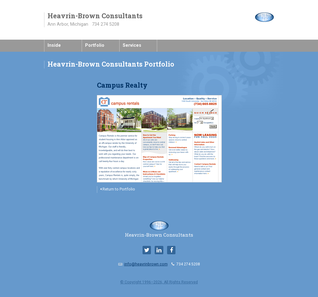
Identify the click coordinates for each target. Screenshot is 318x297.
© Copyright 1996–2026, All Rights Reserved (159, 282)
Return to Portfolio (117, 189)
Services (132, 45)
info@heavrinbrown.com (146, 264)
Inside (54, 45)
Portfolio (94, 45)
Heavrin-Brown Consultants (159, 232)
